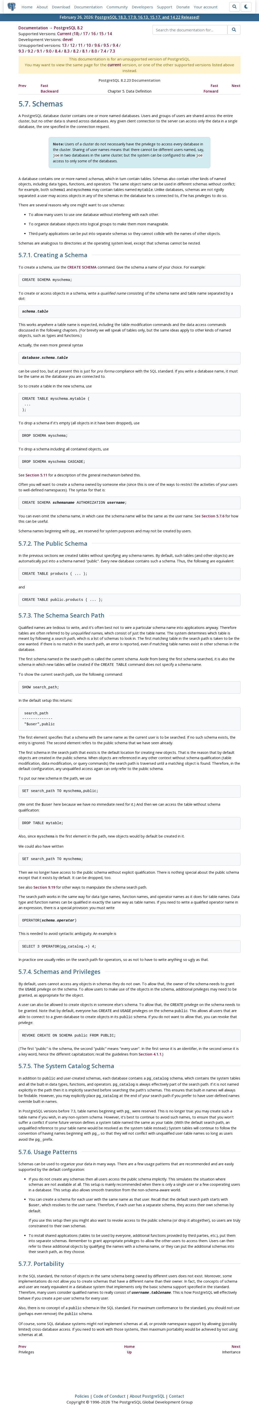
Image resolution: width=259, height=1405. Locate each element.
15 (101, 33)
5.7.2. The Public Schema (53, 542)
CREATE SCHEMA (82, 266)
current (114, 65)
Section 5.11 (36, 474)
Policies (82, 1386)
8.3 (67, 51)
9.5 (106, 45)
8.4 (57, 51)
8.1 (85, 51)
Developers (142, 6)
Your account (206, 6)
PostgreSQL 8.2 (68, 28)
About (42, 6)
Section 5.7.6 (213, 515)
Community (117, 6)
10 (88, 45)
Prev (22, 85)
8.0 (94, 51)
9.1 (39, 51)
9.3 (21, 51)
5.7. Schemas (40, 104)
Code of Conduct (109, 1386)
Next (236, 85)
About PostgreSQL (147, 1386)
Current (64, 33)
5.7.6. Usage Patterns (47, 1144)
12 (72, 45)
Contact (176, 1386)
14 (109, 33)
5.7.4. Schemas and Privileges (59, 969)
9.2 (30, 51)
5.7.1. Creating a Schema (53, 254)
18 (76, 33)
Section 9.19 (44, 884)
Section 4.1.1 (150, 1049)
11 (80, 45)
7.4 (103, 51)
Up (129, 1342)
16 (93, 33)
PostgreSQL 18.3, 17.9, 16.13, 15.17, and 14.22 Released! (147, 17)
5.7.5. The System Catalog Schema (66, 1061)
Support (164, 6)
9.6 (97, 45)
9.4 (115, 45)
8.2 (76, 51)
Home (27, 6)
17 (85, 33)
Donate (183, 6)
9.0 (48, 51)
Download (61, 6)
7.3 (112, 51)
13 (64, 45)
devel (67, 39)
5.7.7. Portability (41, 1255)
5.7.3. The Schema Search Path (61, 614)
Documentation (88, 6)
